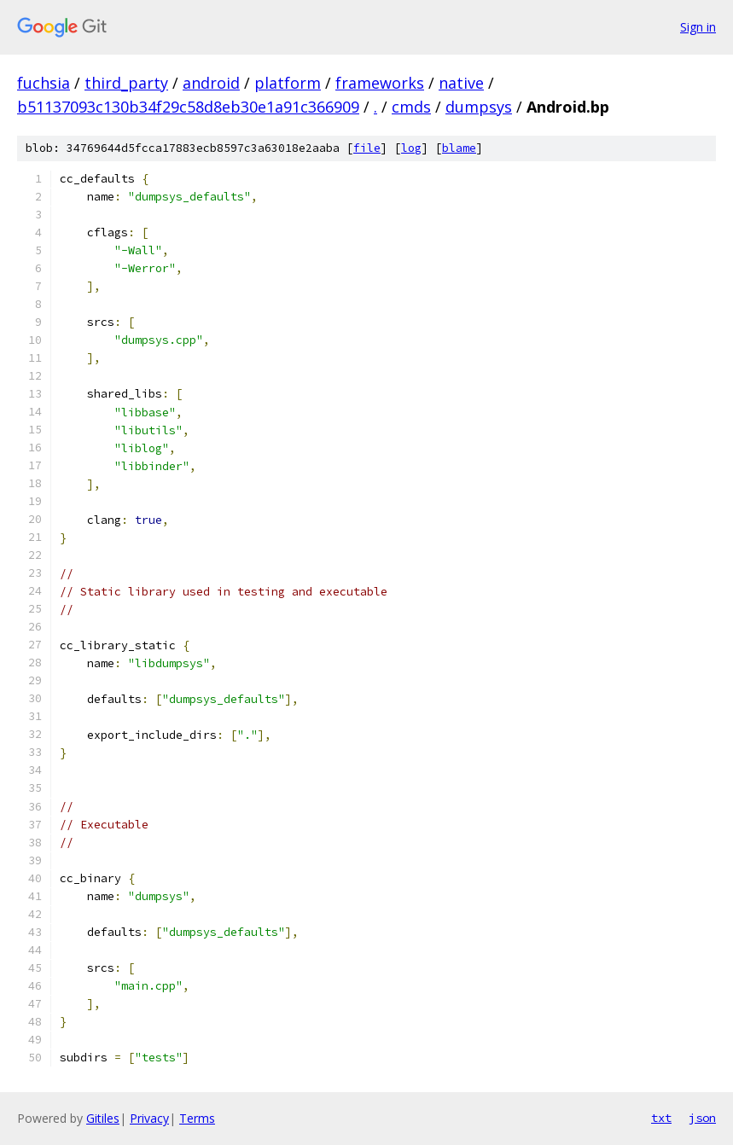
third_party (126, 83)
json (702, 1117)
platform (287, 83)
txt (661, 1117)
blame (459, 148)
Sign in (698, 27)
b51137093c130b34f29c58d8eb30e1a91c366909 (188, 106)
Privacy (149, 1118)
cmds (411, 106)
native (461, 83)
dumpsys (478, 106)
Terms (197, 1118)
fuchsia (43, 83)
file (367, 148)
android (211, 83)
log (411, 148)
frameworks (379, 83)
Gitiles (102, 1118)
